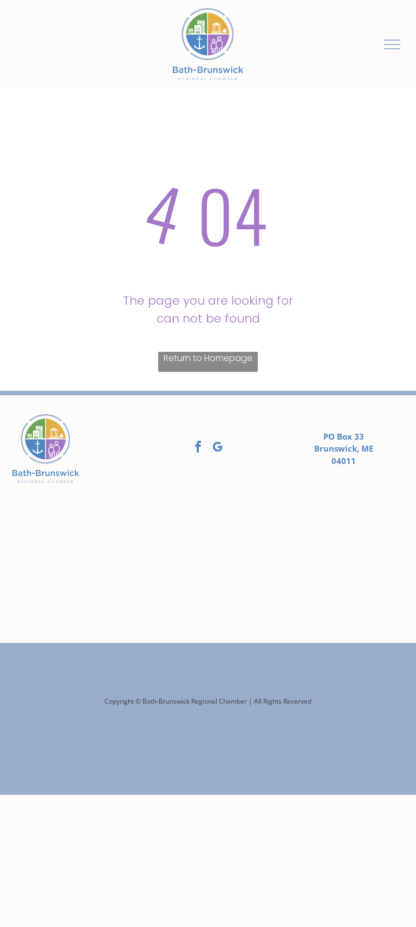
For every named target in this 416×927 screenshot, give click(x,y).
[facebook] (198, 449)
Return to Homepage (208, 358)
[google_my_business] (217, 449)
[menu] (392, 44)
